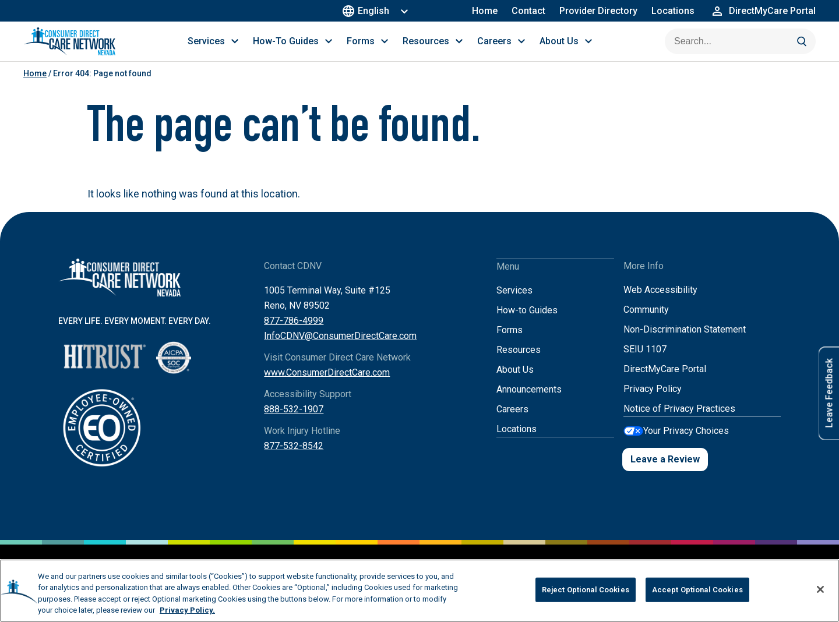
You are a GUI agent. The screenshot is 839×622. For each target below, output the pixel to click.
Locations (673, 10)
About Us (515, 380)
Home (485, 10)
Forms (509, 341)
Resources (518, 360)
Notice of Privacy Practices (679, 420)
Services (514, 301)
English (367, 10)
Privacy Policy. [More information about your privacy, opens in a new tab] (187, 610)
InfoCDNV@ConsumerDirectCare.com (340, 347)
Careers (512, 420)
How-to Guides (527, 321)
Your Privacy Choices (686, 441)
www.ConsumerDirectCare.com (327, 384)
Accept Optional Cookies (697, 589)
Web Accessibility (660, 301)
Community (646, 321)
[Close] (820, 589)
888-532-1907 (293, 420)
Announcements (529, 400)
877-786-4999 (293, 332)
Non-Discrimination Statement (684, 341)
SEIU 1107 (645, 360)
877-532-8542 (293, 457)
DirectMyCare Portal (664, 380)
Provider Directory (598, 10)
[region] (419, 590)
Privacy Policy (652, 400)
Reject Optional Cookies (585, 589)
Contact (528, 10)
